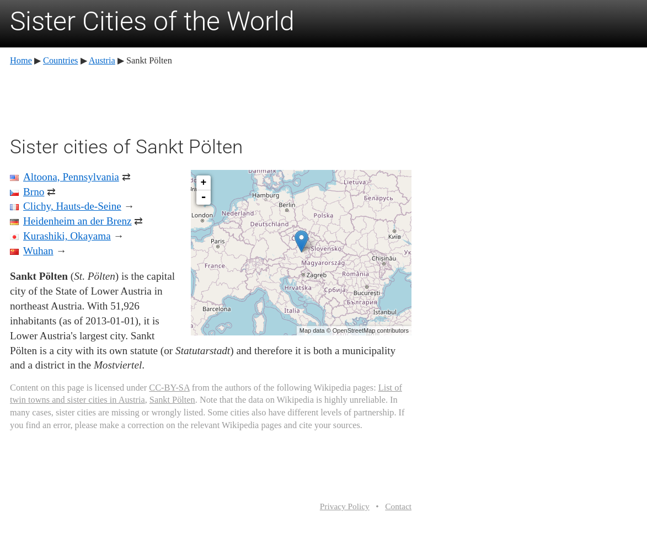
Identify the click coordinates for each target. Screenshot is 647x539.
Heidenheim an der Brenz (77, 221)
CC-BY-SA (169, 387)
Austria (102, 60)
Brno (33, 192)
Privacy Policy (345, 506)
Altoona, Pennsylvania (71, 177)
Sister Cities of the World (152, 21)
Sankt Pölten (172, 399)
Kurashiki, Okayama (67, 236)
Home (21, 60)
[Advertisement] (210, 99)
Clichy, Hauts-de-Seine (72, 206)
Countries (60, 60)
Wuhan (38, 251)
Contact (398, 506)
